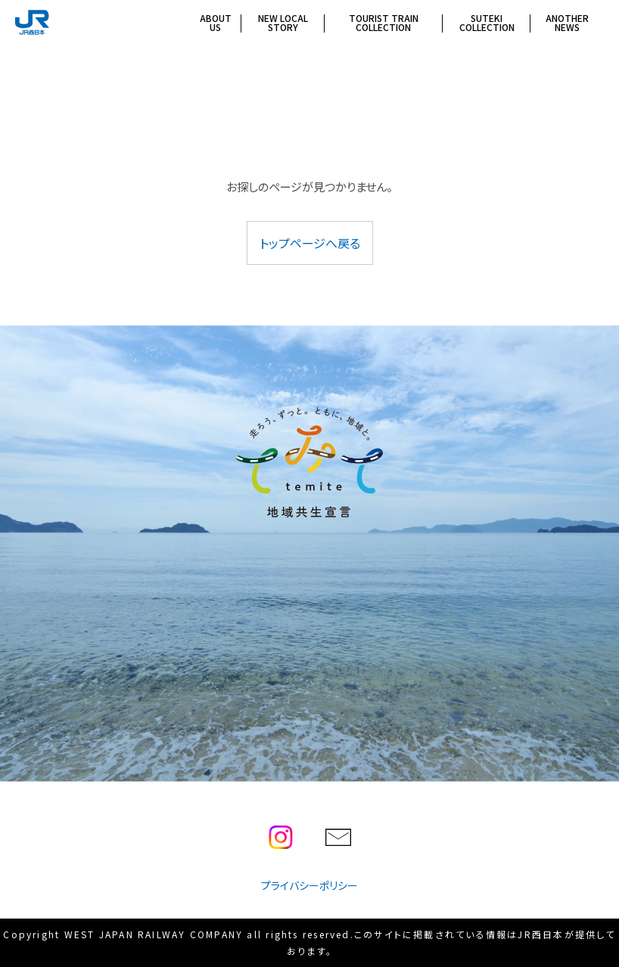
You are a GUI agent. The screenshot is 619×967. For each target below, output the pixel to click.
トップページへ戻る (310, 243)
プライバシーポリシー (309, 885)
